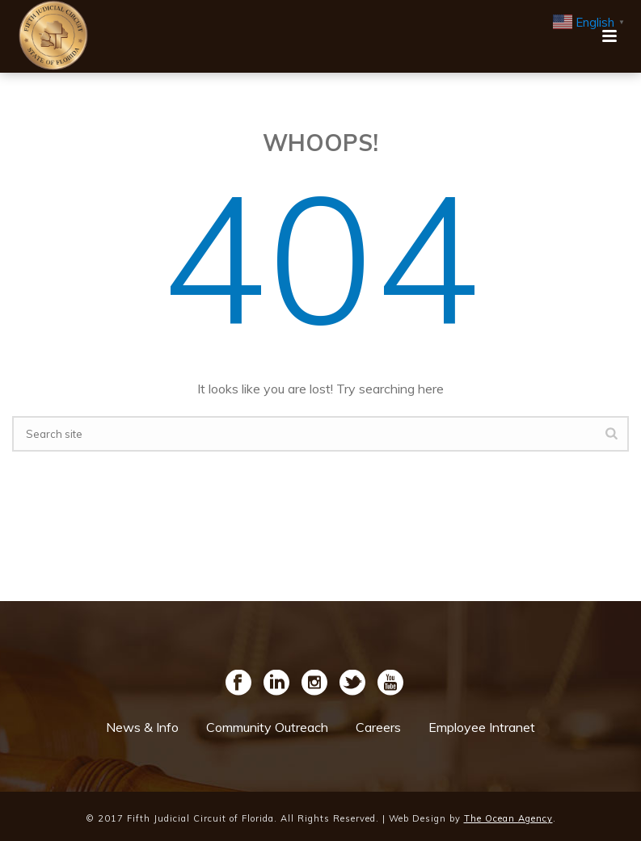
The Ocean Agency (508, 818)
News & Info (142, 727)
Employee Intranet (481, 727)
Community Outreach (267, 727)
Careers (378, 727)
